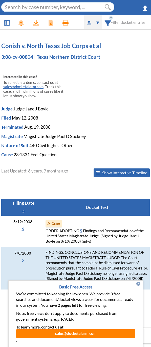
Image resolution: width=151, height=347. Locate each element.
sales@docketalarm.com (23, 87)
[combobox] (108, 22)
